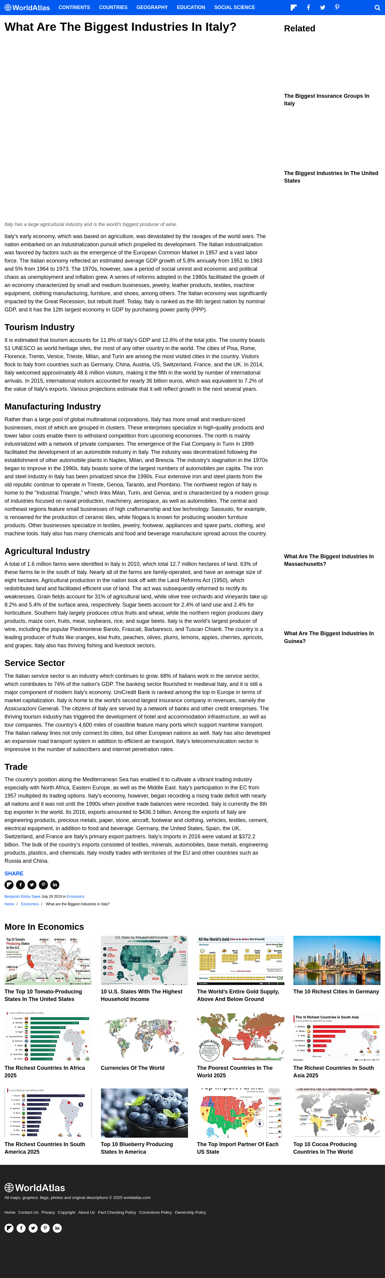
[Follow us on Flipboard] (9, 1228)
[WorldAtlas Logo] (29, 7)
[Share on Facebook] (20, 884)
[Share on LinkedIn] (54, 884)
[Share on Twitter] (31, 884)
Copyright (66, 1212)
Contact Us (28, 1212)
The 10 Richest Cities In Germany (336, 992)
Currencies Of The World (133, 1068)
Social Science (234, 7)
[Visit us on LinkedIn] (57, 1228)
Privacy (48, 1212)
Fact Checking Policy (117, 1212)
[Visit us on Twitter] (33, 1228)
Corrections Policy (155, 1212)
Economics (76, 896)
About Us (86, 1212)
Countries (113, 7)
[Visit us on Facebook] (21, 1228)
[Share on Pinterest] (43, 884)
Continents (74, 7)
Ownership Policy (190, 1212)
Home (10, 1212)
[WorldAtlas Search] (377, 7)
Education (191, 7)
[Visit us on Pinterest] (45, 1228)
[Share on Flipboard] (9, 884)
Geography (152, 7)
